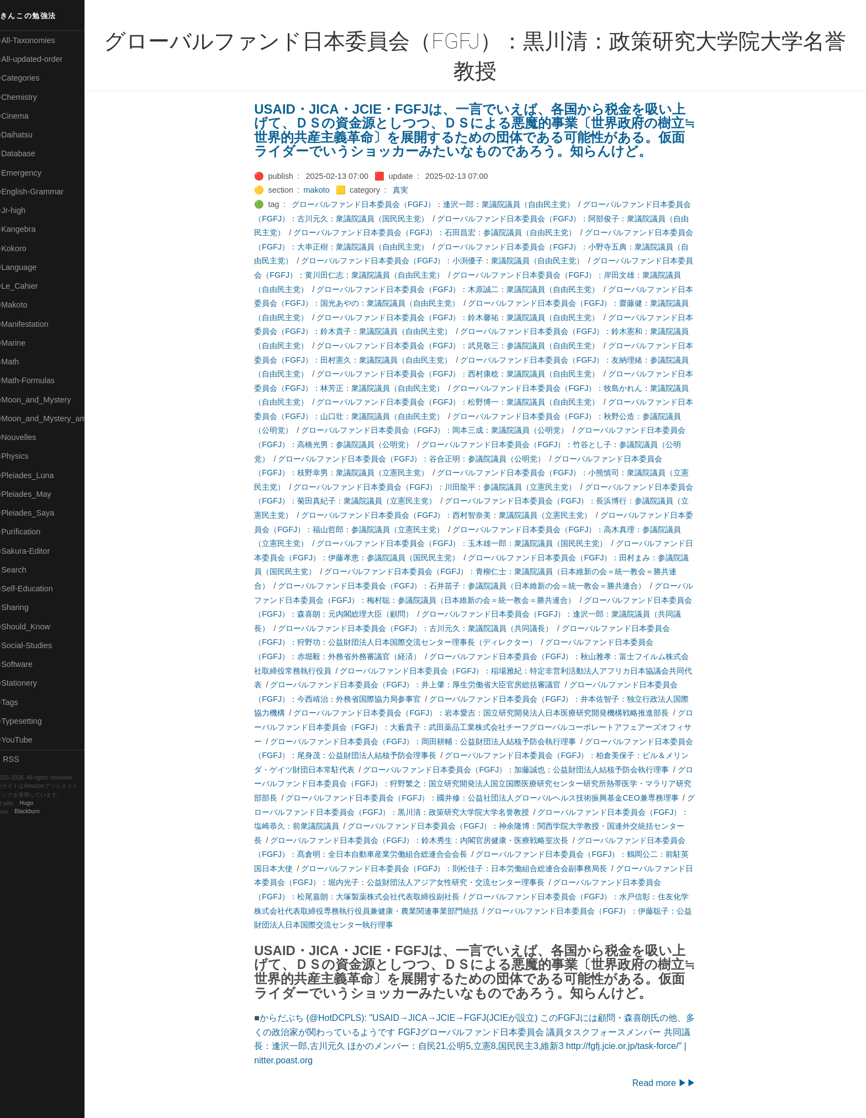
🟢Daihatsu (25, 134)
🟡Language (27, 267)
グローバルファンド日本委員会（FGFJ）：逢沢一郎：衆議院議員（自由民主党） (439, 204)
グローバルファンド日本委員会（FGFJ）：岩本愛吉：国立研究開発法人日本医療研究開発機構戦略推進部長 (488, 712)
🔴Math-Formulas (36, 380)
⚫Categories (29, 77)
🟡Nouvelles (27, 437)
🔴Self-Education (36, 588)
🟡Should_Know (34, 626)
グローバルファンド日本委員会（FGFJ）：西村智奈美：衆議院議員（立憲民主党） (453, 515)
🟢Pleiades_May (35, 494)
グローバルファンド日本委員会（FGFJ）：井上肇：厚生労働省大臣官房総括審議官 (422, 684)
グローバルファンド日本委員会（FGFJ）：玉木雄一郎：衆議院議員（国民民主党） (469, 543)
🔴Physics (24, 456)
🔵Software (25, 664)
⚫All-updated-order (40, 59)
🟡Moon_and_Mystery (45, 399)
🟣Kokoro (22, 248)
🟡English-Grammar (41, 191)
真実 (407, 190)
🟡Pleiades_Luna (36, 475)
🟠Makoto (23, 304)
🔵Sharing (24, 607)
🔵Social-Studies (35, 645)
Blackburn (41, 812)
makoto (323, 190)
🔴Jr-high (22, 210)
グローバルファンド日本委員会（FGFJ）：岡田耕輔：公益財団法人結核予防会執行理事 (430, 741)
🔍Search (22, 569)
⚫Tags (18, 702)
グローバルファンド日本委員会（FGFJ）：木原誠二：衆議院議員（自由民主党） (465, 289)
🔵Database (27, 153)
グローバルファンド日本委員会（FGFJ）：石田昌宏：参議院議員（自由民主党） (441, 232)
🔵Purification (29, 531)
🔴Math (19, 361)
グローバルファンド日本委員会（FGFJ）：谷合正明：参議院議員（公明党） (418, 458)
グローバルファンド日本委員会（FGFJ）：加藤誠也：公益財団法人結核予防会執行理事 (523, 769)
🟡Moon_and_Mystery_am (51, 418)
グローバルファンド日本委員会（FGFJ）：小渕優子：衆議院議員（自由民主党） (449, 260)
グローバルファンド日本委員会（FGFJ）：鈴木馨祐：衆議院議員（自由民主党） (465, 317)
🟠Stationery (28, 683)
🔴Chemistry (28, 97)
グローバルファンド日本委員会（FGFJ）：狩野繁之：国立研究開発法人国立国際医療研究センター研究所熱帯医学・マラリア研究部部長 (480, 783)
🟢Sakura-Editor (34, 551)
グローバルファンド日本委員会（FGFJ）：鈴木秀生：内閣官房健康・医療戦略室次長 (426, 840)
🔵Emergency (30, 172)
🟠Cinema (24, 116)
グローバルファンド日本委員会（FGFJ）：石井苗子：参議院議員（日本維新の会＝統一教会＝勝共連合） (469, 585)
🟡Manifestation (33, 324)
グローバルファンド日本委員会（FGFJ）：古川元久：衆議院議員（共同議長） (422, 628)
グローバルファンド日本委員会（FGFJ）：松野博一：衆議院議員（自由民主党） (465, 402)
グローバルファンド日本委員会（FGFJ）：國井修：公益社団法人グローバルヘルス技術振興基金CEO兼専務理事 (489, 797)
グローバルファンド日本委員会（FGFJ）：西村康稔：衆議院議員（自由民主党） (465, 373)
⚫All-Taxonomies (37, 40)
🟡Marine (22, 342)
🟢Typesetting (30, 721)
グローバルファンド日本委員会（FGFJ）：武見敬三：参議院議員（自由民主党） (465, 345)
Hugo (39, 804)
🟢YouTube (25, 739)
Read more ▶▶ (671, 1083)
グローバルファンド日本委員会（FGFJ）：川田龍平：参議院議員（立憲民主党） (441, 487)
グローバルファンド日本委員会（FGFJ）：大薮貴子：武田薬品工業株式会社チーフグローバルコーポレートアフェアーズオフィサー (480, 726)
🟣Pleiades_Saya (36, 512)
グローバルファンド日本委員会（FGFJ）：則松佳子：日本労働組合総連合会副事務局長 (461, 868)
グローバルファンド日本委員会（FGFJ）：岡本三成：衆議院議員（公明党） (441, 430)
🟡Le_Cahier (28, 286)
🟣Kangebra (27, 229)
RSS (19, 759)
